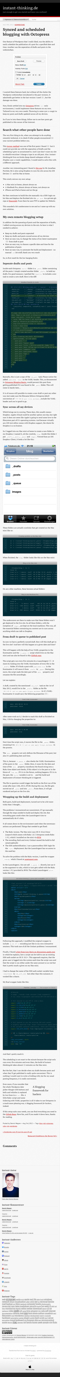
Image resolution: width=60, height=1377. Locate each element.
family (29, 1322)
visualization (20, 1301)
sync (13, 1306)
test (39, 1320)
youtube (48, 1316)
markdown (24, 1306)
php (36, 1320)
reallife (18, 1299)
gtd (44, 1123)
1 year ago (30, 1233)
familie (51, 1301)
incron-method (13, 146)
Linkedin (6, 1282)
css (25, 1320)
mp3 (46, 1318)
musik (39, 1306)
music (18, 1308)
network (5, 1301)
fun (42, 1306)
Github (6, 1260)
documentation (7, 1313)
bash (37, 1317)
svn (14, 1304)
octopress (49, 1123)
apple (26, 1299)
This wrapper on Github (48, 987)
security (33, 1306)
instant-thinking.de (20, 7)
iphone (16, 1313)
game (24, 1311)
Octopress (30, 105)
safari (28, 1302)
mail (4, 1304)
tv (44, 1316)
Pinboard (6, 1256)
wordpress (13, 1126)
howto (38, 1304)
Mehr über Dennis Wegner (10, 1199)
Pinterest (6, 1291)
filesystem (6, 1315)
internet (52, 1310)
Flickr (5, 1265)
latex (17, 1306)
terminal (44, 1301)
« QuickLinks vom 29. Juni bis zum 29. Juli (17, 1132)
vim (50, 1322)
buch (42, 1299)
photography (46, 1304)
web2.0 (48, 1306)
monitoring (10, 1308)
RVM (39, 837)
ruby (4, 1126)
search (44, 1309)
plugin (27, 1317)
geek (40, 1322)
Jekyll (34, 1351)
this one (39, 168)
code (16, 1310)
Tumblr (6, 1252)
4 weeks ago (15, 1210)
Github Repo (11, 1114)
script (41, 1317)
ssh (20, 1310)
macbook (23, 1304)
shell (22, 1313)
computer (31, 1304)
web (4, 1299)
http (3, 1309)
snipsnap (11, 1299)
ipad (41, 1316)
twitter (30, 1308)
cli (48, 1308)
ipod (13, 1316)
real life (33, 1299)
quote (4, 1322)
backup (9, 1304)
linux (12, 1301)
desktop (27, 1316)
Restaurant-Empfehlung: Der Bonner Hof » (42, 1136)
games (21, 1318)
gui (56, 1306)
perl (54, 1313)
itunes (35, 1322)
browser (30, 1320)
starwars (20, 1322)
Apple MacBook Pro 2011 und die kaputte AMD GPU (14, 1233)
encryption (6, 1320)
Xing (5, 1286)
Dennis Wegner (7, 1208)
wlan (38, 1299)
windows (48, 1299)
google (46, 1322)
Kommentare (20, 25)
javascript (6, 1306)
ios (39, 1302)
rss (39, 1310)
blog (41, 1123)
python (41, 1313)
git (50, 1308)
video (11, 1310)
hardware (6, 1317)
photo (35, 1313)
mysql (12, 1320)
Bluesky (6, 1247)
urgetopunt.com (31, 859)
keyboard (20, 1320)
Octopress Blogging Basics (15, 382)
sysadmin (49, 1313)
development (34, 1316)
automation (15, 1318)
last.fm (6, 1269)
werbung (5, 1311)
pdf (46, 1310)
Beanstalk (13, 201)
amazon (34, 1310)
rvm (8, 1126)
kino (29, 1310)
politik (32, 1318)
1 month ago (15, 1216)
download (37, 1308)
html (30, 1313)
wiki (52, 1306)
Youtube (6, 1273)
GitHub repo (36, 655)
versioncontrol (47, 1320)
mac (15, 1322)
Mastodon (7, 1243)
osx (26, 1313)
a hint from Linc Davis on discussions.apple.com (35, 952)
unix (32, 1301)
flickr (55, 1322)
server (50, 1317)
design (10, 1322)
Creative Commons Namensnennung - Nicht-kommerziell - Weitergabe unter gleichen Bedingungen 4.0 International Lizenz (28, 1337)
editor (24, 1308)
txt (25, 1322)
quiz (22, 1299)
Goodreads (7, 1278)
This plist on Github (49, 878)
